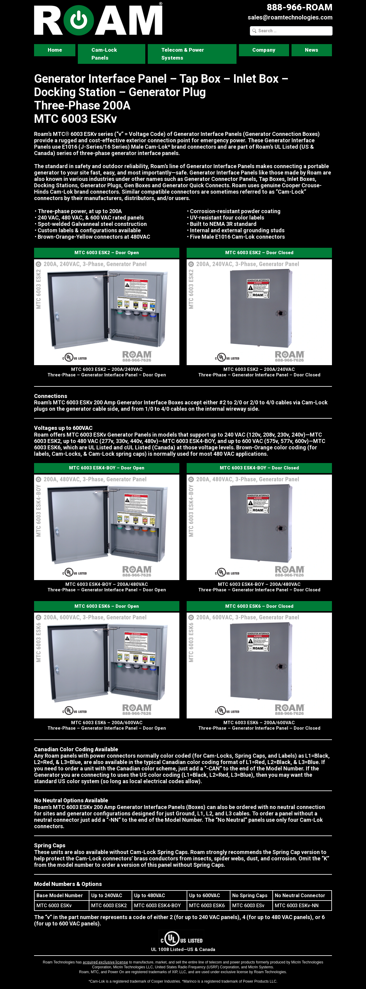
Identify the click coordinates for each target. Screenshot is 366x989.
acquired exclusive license (105, 962)
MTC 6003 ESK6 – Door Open (106, 606)
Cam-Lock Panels (104, 54)
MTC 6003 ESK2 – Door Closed (259, 252)
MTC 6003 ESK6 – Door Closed (259, 606)
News (311, 50)
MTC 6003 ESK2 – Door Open (106, 252)
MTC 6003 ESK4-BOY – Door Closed (259, 468)
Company (263, 50)
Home (55, 50)
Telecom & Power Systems (182, 54)
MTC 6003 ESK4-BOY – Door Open (106, 468)
